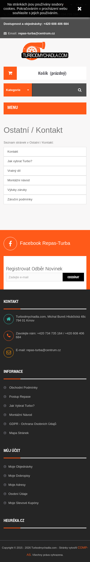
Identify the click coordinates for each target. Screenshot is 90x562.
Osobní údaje (18, 494)
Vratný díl (13, 170)
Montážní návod (18, 180)
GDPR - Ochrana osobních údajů (32, 424)
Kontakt (12, 151)
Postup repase (19, 396)
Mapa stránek (18, 433)
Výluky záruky (17, 190)
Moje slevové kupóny (23, 503)
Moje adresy (17, 485)
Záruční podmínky (19, 199)
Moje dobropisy (19, 475)
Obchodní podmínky (22, 387)
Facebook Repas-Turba (10, 243)
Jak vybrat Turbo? (19, 161)
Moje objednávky (20, 466)
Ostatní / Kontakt (33, 130)
